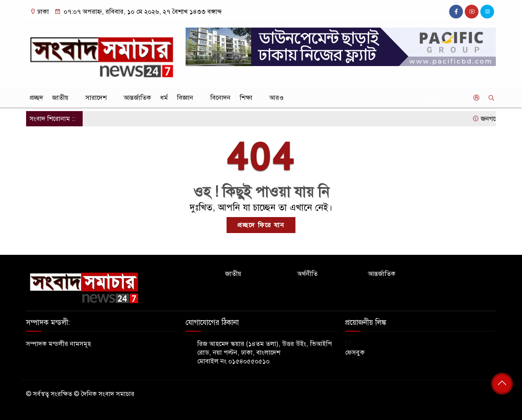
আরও (276, 98)
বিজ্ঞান (185, 98)
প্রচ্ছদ (36, 98)
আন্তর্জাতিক (137, 98)
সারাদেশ (96, 98)
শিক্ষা (246, 98)
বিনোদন (220, 98)
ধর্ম (164, 98)
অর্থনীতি (307, 274)
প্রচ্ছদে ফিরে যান (261, 225)
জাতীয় (60, 98)
